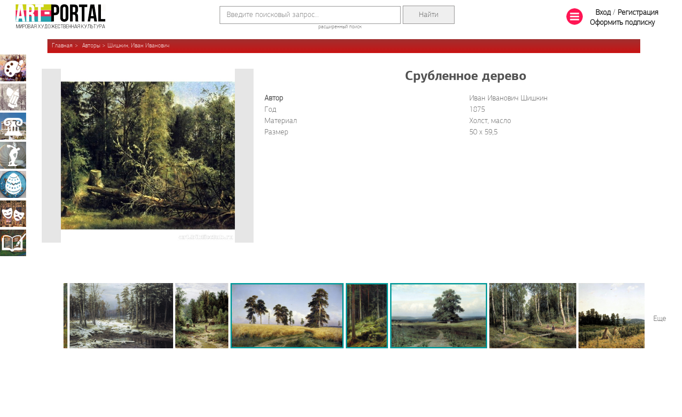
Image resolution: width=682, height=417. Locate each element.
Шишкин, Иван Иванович (138, 46)
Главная (62, 46)
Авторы (91, 46)
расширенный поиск (339, 27)
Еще (659, 319)
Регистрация (638, 13)
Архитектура (13, 126)
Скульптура (13, 155)
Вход (603, 13)
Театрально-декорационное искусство (13, 213)
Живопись (13, 67)
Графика (13, 96)
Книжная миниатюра (13, 242)
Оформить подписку (622, 23)
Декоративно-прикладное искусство (13, 184)
